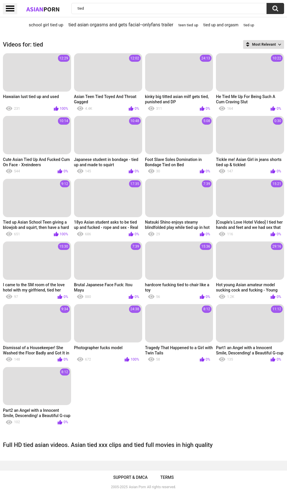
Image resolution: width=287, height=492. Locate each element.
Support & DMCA (130, 477)
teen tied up (188, 25)
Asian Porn (137, 487)
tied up (249, 25)
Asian (43, 9)
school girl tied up (46, 25)
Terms (167, 477)
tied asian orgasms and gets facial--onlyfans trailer (120, 25)
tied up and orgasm (220, 25)
